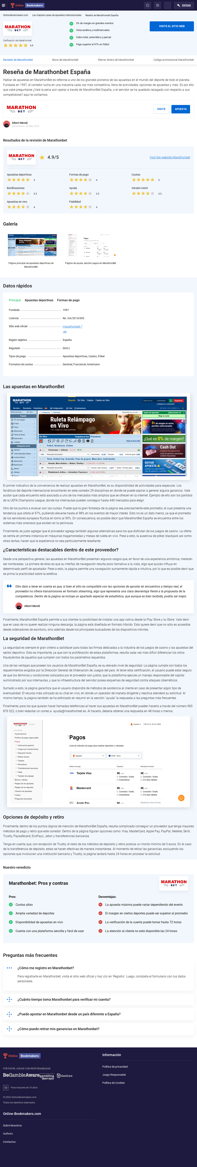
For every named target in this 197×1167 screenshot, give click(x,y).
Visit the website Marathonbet (170, 157)
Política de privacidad (115, 1066)
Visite (161, 109)
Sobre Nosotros (12, 1125)
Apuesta (181, 109)
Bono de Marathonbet (65, 59)
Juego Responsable (114, 1074)
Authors (8, 1133)
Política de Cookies (113, 1082)
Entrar (186, 5)
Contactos (9, 1141)
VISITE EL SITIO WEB (172, 26)
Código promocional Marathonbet (174, 59)
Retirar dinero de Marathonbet (116, 59)
